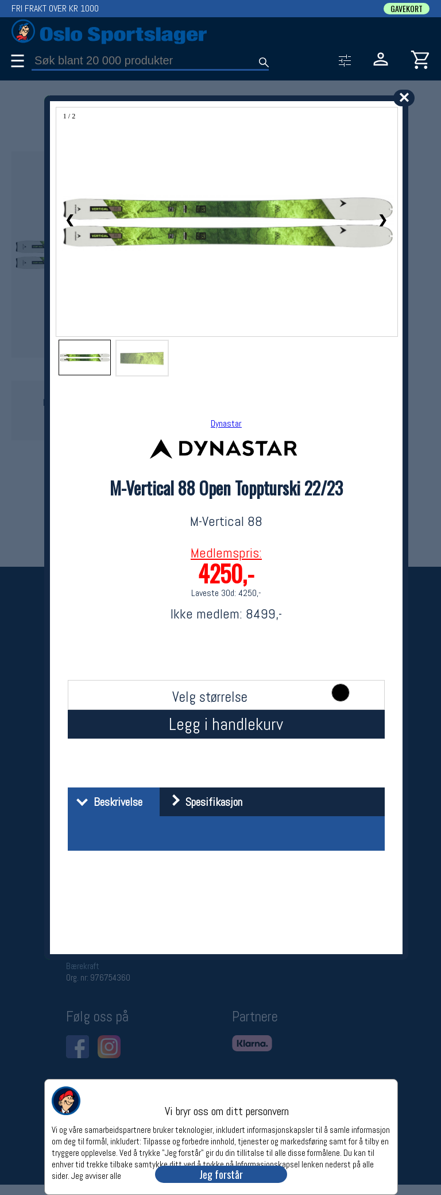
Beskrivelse (106, 801)
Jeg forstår (221, 1174)
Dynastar (226, 423)
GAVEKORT (406, 8)
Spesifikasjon (202, 801)
